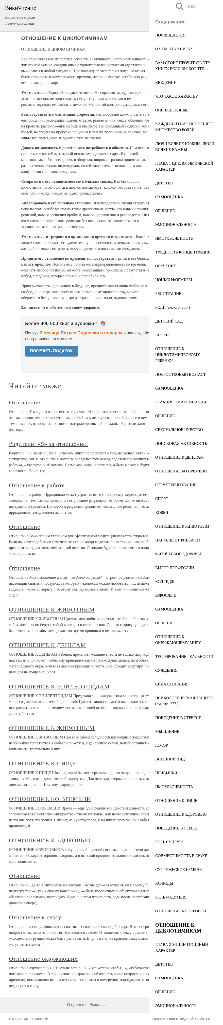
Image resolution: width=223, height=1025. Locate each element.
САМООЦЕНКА (169, 197)
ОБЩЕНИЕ (165, 211)
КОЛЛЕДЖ (164, 581)
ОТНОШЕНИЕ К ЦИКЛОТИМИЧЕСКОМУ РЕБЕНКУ (177, 355)
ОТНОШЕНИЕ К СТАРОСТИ (180, 911)
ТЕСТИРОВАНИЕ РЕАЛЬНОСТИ (184, 656)
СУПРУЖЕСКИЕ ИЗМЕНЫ (179, 869)
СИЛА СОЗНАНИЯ (172, 684)
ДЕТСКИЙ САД (169, 321)
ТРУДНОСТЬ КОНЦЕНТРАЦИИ (183, 252)
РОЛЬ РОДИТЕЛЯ (171, 897)
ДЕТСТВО (164, 183)
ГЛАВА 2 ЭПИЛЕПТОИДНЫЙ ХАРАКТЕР (181, 1019)
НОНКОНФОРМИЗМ (173, 280)
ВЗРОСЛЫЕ (165, 595)
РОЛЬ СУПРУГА (169, 842)
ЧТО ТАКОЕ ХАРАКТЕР (176, 96)
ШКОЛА (162, 335)
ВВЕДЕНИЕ (165, 82)
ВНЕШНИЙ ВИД (170, 759)
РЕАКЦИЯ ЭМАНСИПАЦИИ (180, 402)
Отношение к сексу (35, 917)
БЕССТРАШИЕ (168, 293)
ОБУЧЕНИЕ (165, 266)
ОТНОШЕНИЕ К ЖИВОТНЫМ (182, 526)
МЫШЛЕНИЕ (167, 731)
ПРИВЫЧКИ (166, 773)
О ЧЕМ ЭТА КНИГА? (173, 49)
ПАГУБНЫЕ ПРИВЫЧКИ (177, 540)
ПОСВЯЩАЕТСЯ (170, 35)
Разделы (97, 1005)
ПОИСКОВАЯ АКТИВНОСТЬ (181, 443)
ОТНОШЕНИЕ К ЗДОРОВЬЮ (180, 814)
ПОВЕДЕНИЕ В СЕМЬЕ (176, 828)
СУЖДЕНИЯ (166, 670)
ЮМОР (161, 745)
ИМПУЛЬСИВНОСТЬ (174, 238)
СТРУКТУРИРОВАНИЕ (175, 485)
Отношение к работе (37, 485)
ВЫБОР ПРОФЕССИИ (174, 568)
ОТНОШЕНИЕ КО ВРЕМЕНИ (181, 471)
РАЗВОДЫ (164, 883)
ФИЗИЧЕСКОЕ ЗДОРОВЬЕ (178, 554)
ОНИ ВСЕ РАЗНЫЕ (172, 110)
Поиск (185, 6)
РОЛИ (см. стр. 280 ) (172, 307)
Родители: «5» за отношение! (48, 444)
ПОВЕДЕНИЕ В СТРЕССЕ (178, 718)
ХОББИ (161, 512)
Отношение (24, 402)
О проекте (76, 1005)
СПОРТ (161, 499)
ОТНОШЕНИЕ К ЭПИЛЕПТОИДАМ (59, 686)
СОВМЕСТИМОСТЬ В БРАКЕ (181, 856)
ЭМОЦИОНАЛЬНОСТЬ (175, 224)
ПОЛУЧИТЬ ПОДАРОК (51, 351)
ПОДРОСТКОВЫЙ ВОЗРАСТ (180, 374)
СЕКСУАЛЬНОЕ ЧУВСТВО (179, 430)
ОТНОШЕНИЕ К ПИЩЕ (176, 800)
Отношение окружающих (43, 958)
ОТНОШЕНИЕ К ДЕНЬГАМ (179, 457)
